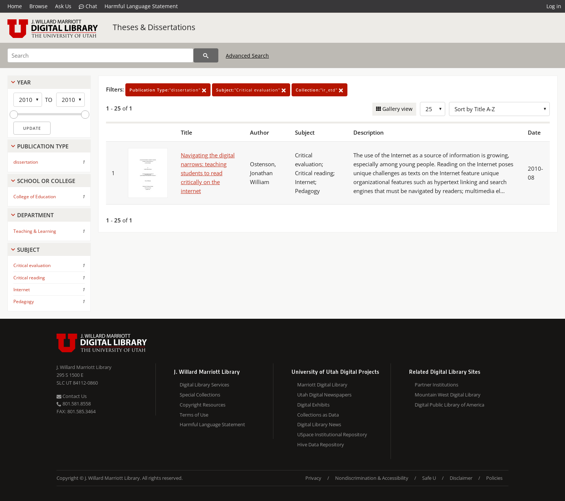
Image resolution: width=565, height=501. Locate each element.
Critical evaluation (32, 265)
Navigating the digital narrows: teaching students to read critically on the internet (208, 173)
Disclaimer (461, 478)
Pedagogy (23, 301)
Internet (21, 289)
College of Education (34, 196)
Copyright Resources (202, 404)
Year (24, 82)
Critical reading (29, 277)
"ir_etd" (319, 90)
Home (14, 6)
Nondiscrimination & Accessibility (371, 478)
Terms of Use (194, 414)
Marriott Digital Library (322, 384)
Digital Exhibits (313, 404)
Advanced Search (247, 55)
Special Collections (200, 394)
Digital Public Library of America (449, 404)
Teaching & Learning (34, 231)
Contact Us (72, 396)
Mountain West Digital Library (448, 394)
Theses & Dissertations (154, 27)
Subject (28, 249)
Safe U (429, 478)
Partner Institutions (436, 384)
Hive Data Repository (320, 444)
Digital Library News (319, 424)
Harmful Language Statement (141, 6)
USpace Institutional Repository (332, 434)
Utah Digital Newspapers (324, 394)
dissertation (25, 162)
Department (35, 215)
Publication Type (42, 146)
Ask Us (63, 6)
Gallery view (396, 108)
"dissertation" (167, 90)
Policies (494, 478)
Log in (553, 6)
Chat (88, 6)
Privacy (313, 478)
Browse (38, 6)
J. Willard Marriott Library (84, 367)
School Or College (46, 180)
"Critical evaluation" (251, 90)
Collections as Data (318, 414)
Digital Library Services (204, 384)
